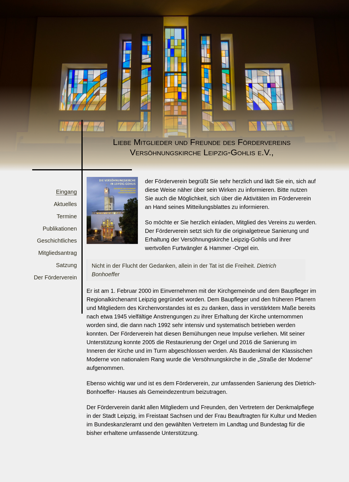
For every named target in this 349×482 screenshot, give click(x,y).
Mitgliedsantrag (57, 253)
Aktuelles (65, 204)
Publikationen (60, 228)
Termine (67, 216)
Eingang (66, 192)
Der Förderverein (55, 277)
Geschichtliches (57, 240)
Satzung (66, 265)
